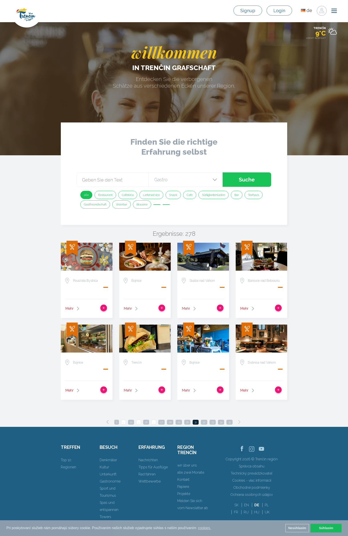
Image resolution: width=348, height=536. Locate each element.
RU (246, 512)
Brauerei (142, 204)
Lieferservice (151, 195)
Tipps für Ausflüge (153, 467)
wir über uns (187, 465)
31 (195, 422)
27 (161, 422)
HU (256, 512)
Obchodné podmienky (251, 487)
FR (236, 512)
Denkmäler (108, 460)
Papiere (183, 487)
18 (146, 422)
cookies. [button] (204, 528)
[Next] (239, 422)
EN (246, 505)
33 (212, 422)
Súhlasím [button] (326, 528)
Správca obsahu (251, 466)
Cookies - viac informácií (251, 480)
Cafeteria (128, 195)
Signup (247, 10)
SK (236, 505)
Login (279, 10)
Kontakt (183, 479)
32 (204, 422)
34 (221, 422)
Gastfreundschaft (95, 204)
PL (267, 505)
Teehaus (253, 195)
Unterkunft (108, 474)
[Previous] (108, 422)
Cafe (190, 195)
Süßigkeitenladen (213, 195)
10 (131, 422)
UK (267, 512)
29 (178, 422)
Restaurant (105, 195)
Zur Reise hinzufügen (103, 307)
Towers (105, 517)
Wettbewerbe (149, 481)
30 (187, 422)
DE (256, 505)
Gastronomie (110, 481)
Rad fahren (147, 474)
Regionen (68, 467)
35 (229, 422)
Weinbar (121, 204)
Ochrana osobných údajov (251, 495)
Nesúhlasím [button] (297, 528)
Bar (236, 195)
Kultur (104, 467)
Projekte (183, 494)
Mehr (69, 308)
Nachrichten (148, 460)
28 (170, 422)
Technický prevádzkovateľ (251, 473)
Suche (247, 179)
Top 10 (66, 460)
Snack (173, 195)
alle (86, 195)
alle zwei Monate (190, 472)
